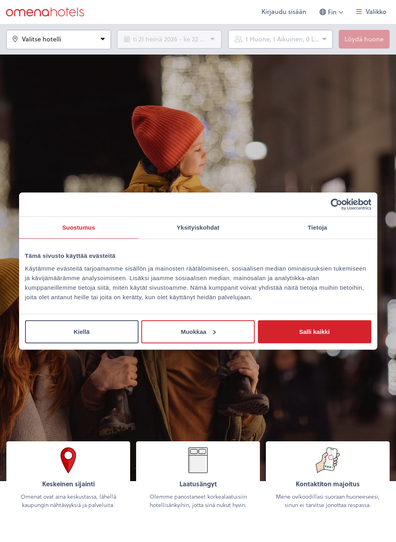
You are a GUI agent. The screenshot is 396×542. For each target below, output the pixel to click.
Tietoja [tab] (317, 227)
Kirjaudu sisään (283, 12)
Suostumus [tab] (78, 227)
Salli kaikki (314, 331)
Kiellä (82, 331)
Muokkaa (198, 331)
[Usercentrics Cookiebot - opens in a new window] (336, 205)
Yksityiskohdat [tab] (198, 227)
